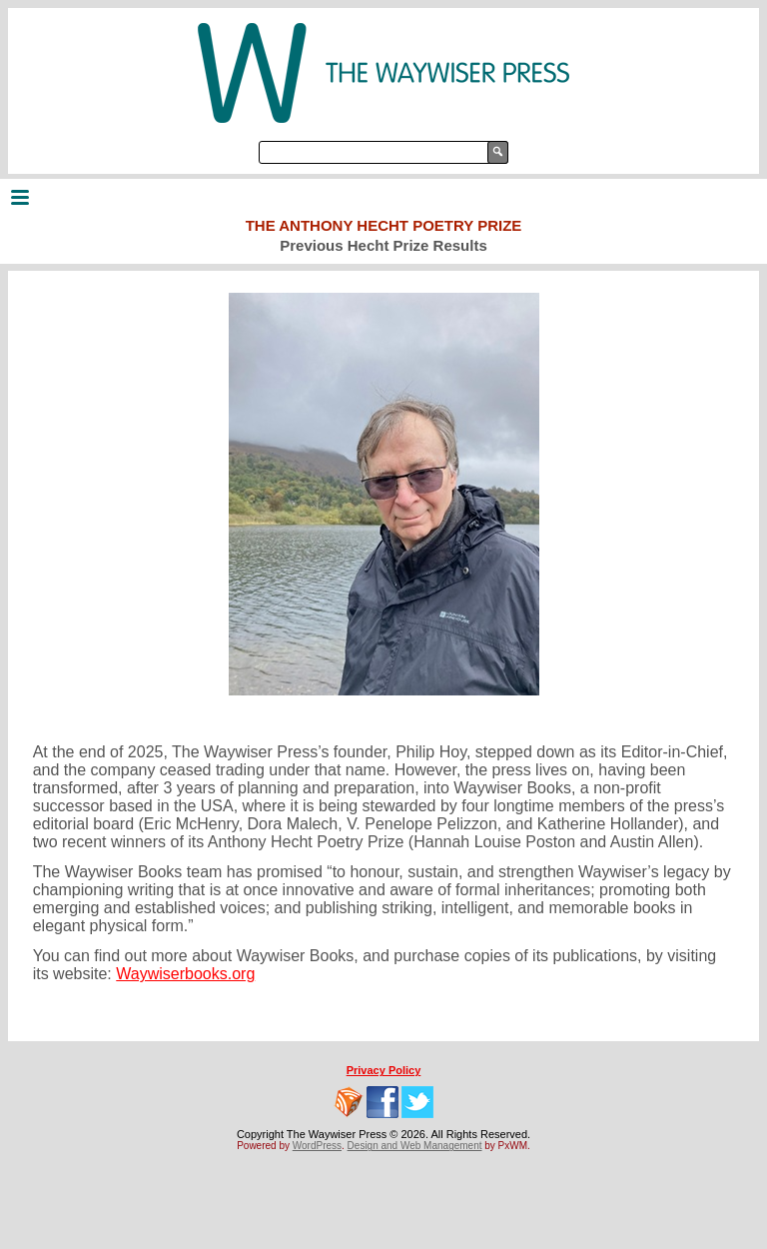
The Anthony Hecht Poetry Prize (384, 225)
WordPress (317, 1145)
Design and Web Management (415, 1145)
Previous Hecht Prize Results (383, 245)
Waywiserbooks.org (185, 973)
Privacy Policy (384, 1070)
